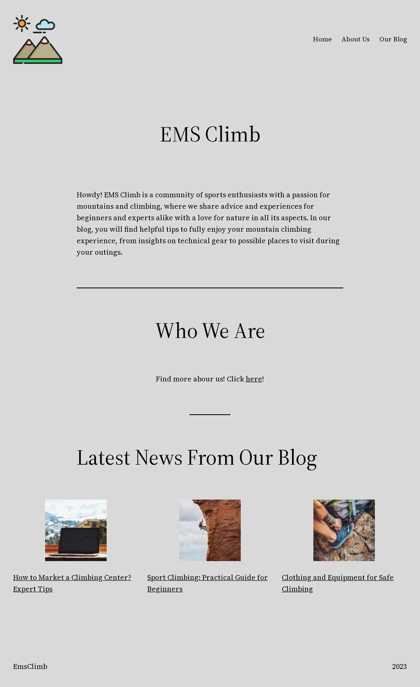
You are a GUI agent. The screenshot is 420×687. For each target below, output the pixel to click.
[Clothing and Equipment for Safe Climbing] (344, 532)
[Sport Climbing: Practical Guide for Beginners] (210, 532)
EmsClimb (30, 666)
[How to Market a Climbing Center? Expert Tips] (76, 532)
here (254, 379)
